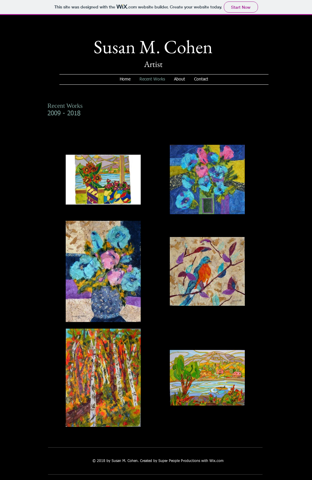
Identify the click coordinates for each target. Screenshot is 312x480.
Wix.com (216, 461)
